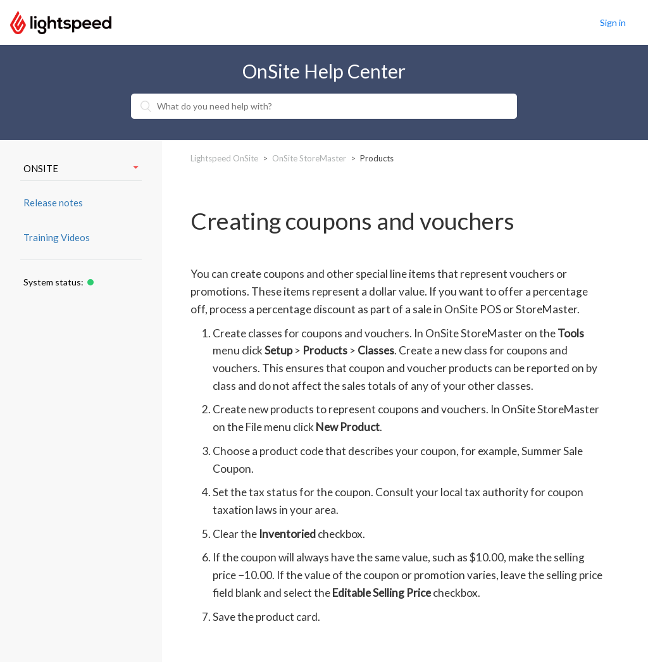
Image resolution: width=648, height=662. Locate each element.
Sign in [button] (613, 22)
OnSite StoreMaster (309, 158)
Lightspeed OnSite (224, 158)
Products (377, 158)
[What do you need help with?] (324, 106)
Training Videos (56, 237)
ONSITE (81, 168)
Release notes (53, 202)
